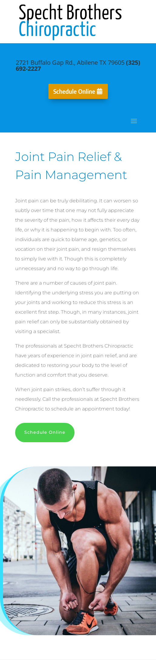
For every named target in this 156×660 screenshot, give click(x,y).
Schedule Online (74, 91)
